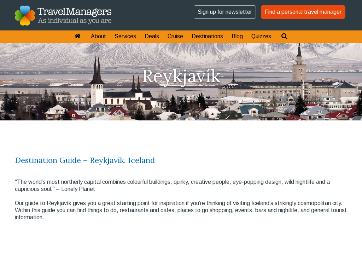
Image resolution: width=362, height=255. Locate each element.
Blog (237, 36)
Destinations (207, 36)
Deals (152, 36)
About (98, 36)
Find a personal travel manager (303, 12)
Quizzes (261, 36)
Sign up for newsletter (225, 12)
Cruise (175, 36)
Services (125, 36)
